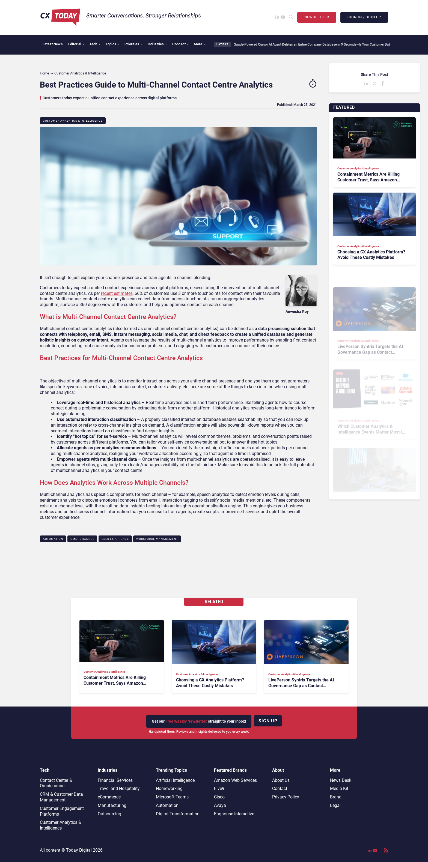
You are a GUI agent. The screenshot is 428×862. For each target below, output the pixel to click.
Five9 (219, 788)
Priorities (133, 44)
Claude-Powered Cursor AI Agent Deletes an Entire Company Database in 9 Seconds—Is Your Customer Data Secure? (315, 44)
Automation (53, 538)
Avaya (220, 805)
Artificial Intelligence (175, 780)
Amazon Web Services (235, 780)
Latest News (53, 44)
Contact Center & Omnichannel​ (56, 783)
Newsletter (316, 17)
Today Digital (79, 850)
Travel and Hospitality (119, 788)
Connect (180, 44)
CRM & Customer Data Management (61, 797)
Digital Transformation (178, 813)
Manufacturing (112, 805)
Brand (335, 797)
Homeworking (169, 788)
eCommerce (109, 797)
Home (44, 73)
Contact (279, 788)
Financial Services (115, 780)
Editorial (76, 44)
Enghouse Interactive (234, 813)
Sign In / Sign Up (364, 17)
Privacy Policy (285, 797)
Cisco (219, 797)
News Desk (340, 780)
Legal (335, 805)
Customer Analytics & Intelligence (73, 120)
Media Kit (339, 788)
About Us (281, 780)
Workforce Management (157, 538)
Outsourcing (109, 813)
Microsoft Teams (172, 797)
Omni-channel (82, 538)
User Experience (115, 538)
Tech (95, 44)
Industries (157, 44)
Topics (112, 44)
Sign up (267, 720)
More (199, 44)
